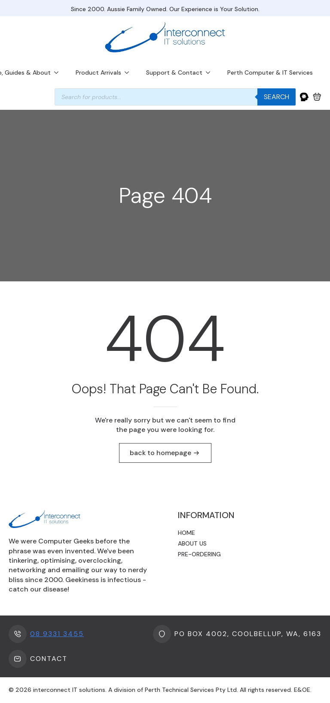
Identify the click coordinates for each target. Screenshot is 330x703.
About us (192, 543)
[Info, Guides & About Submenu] (59, 72)
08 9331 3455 (57, 633)
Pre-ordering (199, 554)
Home (186, 533)
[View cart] (317, 97)
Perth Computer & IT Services (270, 72)
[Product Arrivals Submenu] (129, 72)
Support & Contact (174, 72)
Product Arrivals (98, 72)
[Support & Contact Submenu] (210, 72)
